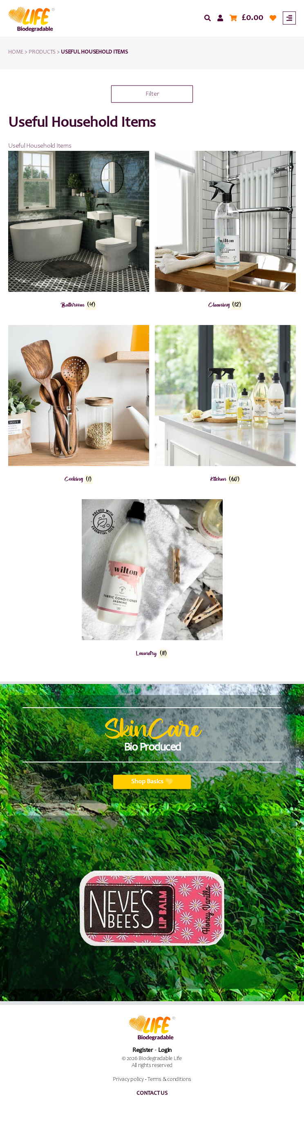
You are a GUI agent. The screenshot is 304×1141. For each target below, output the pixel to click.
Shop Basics (152, 781)
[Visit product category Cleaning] (225, 232)
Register (142, 1050)
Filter (152, 94)
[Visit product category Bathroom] (78, 232)
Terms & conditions (169, 1080)
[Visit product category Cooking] (78, 406)
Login (165, 1050)
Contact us (152, 1093)
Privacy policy (128, 1080)
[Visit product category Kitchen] (225, 406)
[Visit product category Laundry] (152, 580)
